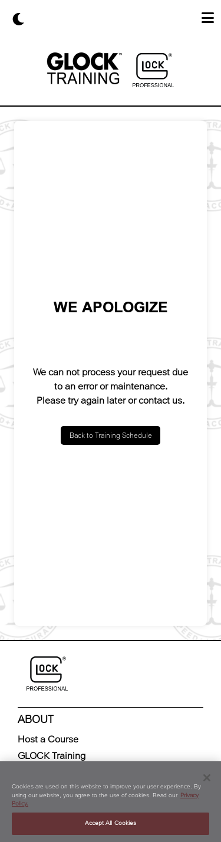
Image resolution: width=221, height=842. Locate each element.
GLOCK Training (51, 755)
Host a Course (48, 739)
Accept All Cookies (111, 823)
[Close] (207, 778)
